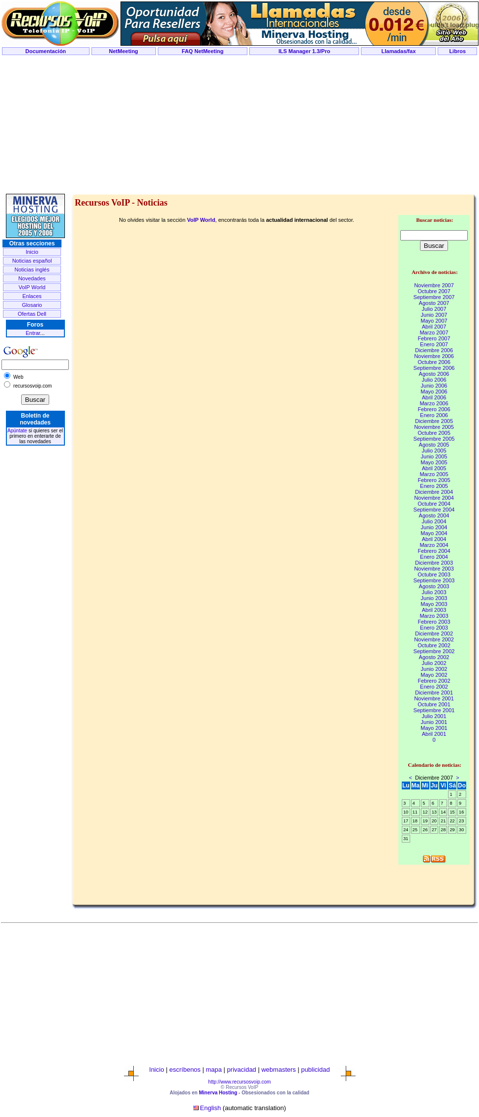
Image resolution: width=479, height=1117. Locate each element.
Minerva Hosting (218, 1092)
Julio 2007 (433, 309)
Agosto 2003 (434, 586)
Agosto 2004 (434, 515)
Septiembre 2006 (434, 368)
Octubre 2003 (434, 574)
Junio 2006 (434, 386)
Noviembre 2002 (434, 639)
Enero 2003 (434, 628)
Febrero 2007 (434, 338)
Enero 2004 (434, 557)
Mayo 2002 (433, 675)
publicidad (315, 1069)
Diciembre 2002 (434, 633)
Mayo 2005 (433, 462)
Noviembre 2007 (434, 285)
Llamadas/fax (399, 51)
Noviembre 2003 (434, 569)
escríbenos (185, 1069)
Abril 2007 (434, 327)
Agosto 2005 (434, 445)
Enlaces (31, 296)
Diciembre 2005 (434, 421)
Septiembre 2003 (434, 580)
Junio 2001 (434, 722)
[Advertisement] (239, 125)
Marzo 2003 (433, 616)
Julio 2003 (433, 592)
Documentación (46, 51)
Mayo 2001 (433, 728)
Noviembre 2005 (434, 427)
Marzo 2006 (433, 403)
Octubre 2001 (434, 704)
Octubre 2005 (434, 433)
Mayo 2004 (433, 533)
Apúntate (17, 430)
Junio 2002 (434, 669)
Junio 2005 (434, 456)
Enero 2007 (434, 344)
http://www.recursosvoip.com (239, 1082)
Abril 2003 (434, 610)
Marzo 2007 (433, 332)
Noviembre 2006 (434, 356)
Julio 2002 (433, 663)
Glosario (32, 305)
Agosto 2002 (434, 657)
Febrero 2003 (434, 622)
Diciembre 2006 (434, 350)
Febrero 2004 (434, 551)
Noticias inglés (32, 269)
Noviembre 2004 (434, 498)
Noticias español (32, 261)
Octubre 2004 (434, 504)
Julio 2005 (433, 450)
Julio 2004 (433, 521)
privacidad (241, 1069)
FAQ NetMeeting (203, 51)
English (210, 1108)
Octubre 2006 (434, 362)
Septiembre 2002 (434, 651)
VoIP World (32, 287)
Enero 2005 (434, 486)
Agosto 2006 (434, 374)
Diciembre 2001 (434, 692)
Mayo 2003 (433, 604)
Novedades (32, 278)
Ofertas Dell (32, 314)
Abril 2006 (434, 397)
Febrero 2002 (434, 681)
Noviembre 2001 (434, 698)
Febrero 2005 (434, 480)
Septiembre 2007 (434, 297)
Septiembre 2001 (434, 710)
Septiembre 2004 (434, 510)
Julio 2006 (433, 380)
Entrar (33, 333)
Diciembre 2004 (434, 492)
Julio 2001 (433, 716)
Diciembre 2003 (434, 563)
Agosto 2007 (434, 303)
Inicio (32, 252)
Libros (457, 51)
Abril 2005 (434, 468)
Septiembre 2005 (434, 439)
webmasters (278, 1069)
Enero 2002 (434, 687)
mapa (214, 1069)
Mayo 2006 (433, 391)
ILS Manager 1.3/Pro (304, 51)
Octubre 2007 (434, 291)
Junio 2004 (434, 527)
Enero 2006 (434, 415)
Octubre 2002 (434, 645)
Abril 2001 (434, 734)
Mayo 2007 (433, 321)
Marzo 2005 (433, 474)
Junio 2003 (434, 598)
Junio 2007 (434, 315)
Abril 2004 (434, 539)
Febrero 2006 (434, 409)
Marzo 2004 (433, 545)
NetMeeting (123, 51)
